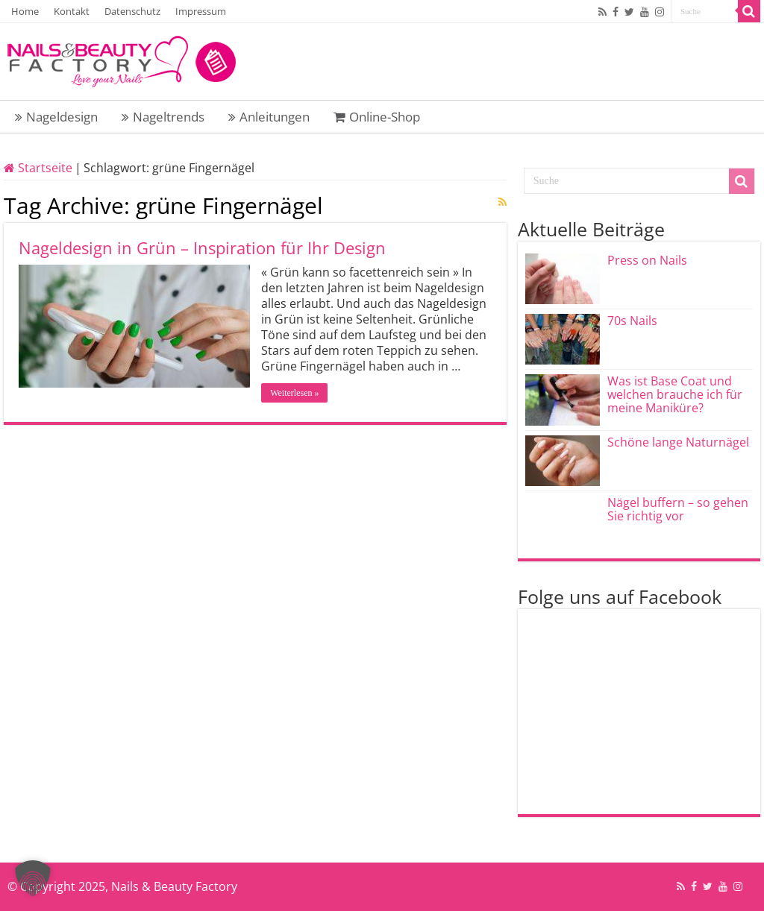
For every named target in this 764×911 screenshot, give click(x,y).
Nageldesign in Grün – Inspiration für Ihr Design (202, 247)
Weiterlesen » (294, 393)
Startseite (38, 168)
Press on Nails (647, 260)
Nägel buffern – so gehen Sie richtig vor (677, 509)
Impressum (200, 11)
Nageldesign (56, 116)
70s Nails (632, 320)
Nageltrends (163, 116)
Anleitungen (269, 116)
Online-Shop (377, 116)
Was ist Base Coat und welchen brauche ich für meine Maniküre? (674, 394)
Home (25, 11)
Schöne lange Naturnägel (678, 442)
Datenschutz (132, 11)
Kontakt (72, 11)
